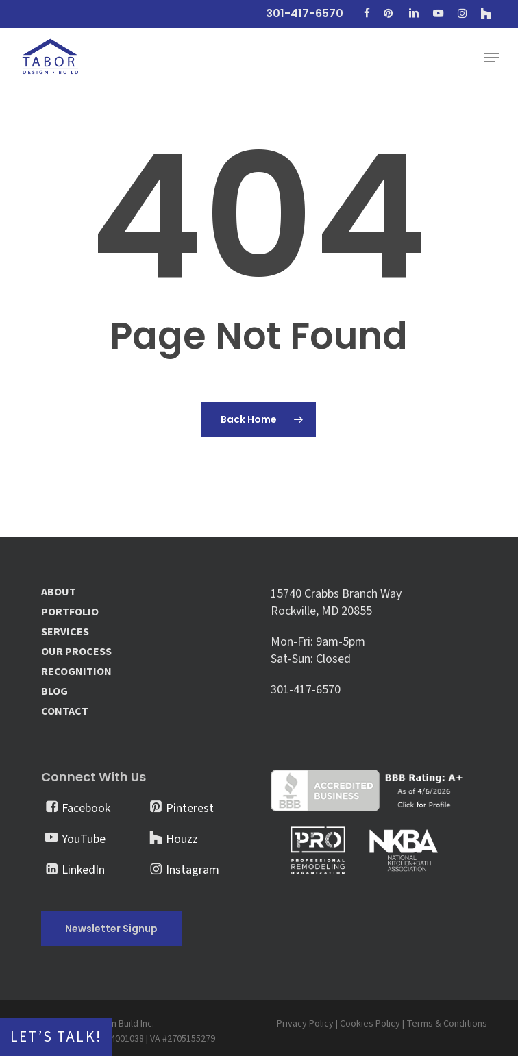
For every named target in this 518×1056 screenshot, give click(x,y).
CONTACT (64, 711)
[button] (491, 57)
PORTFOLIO (70, 612)
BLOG (54, 692)
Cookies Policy (370, 1024)
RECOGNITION (76, 672)
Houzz (182, 839)
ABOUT (58, 592)
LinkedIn (83, 870)
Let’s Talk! (56, 1037)
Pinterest (190, 808)
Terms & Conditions (446, 1024)
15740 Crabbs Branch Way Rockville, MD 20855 (336, 602)
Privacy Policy (305, 1024)
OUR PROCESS (76, 652)
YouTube (84, 839)
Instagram (192, 870)
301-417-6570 (306, 689)
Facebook (86, 808)
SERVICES (65, 632)
